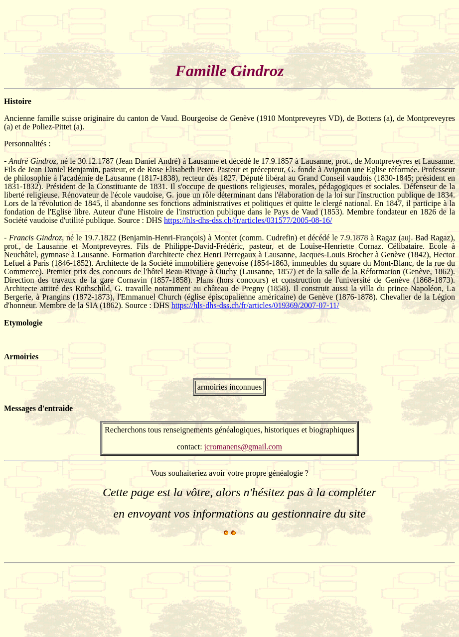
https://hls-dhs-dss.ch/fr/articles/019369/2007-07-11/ (255, 305)
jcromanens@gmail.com (243, 446)
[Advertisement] (185, 26)
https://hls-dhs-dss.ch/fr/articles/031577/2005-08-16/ (248, 220)
